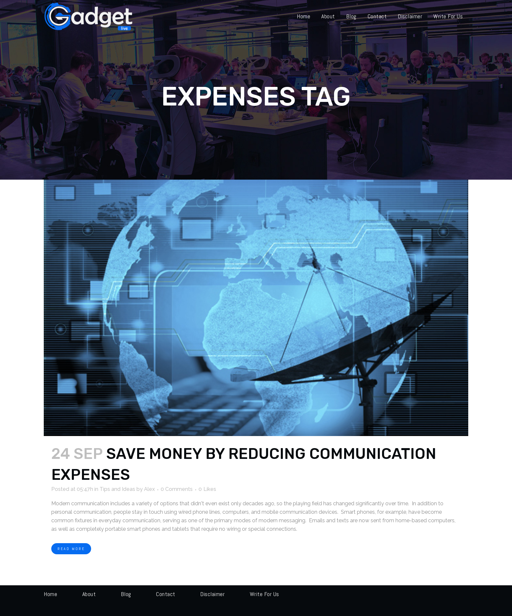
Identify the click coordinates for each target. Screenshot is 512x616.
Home (50, 594)
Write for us (264, 594)
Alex (149, 489)
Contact (165, 594)
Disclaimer (212, 594)
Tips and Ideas (117, 489)
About (89, 594)
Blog (126, 594)
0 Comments (177, 489)
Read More (71, 548)
